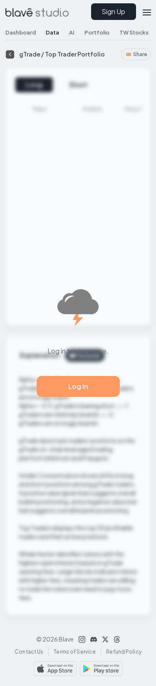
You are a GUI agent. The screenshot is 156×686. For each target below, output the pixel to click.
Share (136, 54)
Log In (78, 386)
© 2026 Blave (55, 639)
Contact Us (29, 652)
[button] (143, 11)
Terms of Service (75, 652)
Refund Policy (123, 652)
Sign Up (113, 11)
